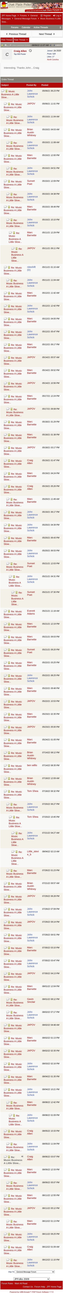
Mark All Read (21, 1283)
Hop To (11, 1272)
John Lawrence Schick (19, 45)
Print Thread (6, 40)
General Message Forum (25, 18)
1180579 (58, 45)
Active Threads (41, 27)
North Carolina (53, 59)
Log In (57, 15)
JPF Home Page (9, 15)
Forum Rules (7, 1283)
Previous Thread (15, 34)
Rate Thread (21, 40)
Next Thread (47, 34)
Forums (23, 15)
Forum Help (39, 1287)
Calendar (26, 27)
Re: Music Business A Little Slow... (13, 107)
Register (45, 15)
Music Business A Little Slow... (10, 94)
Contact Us (28, 1287)
